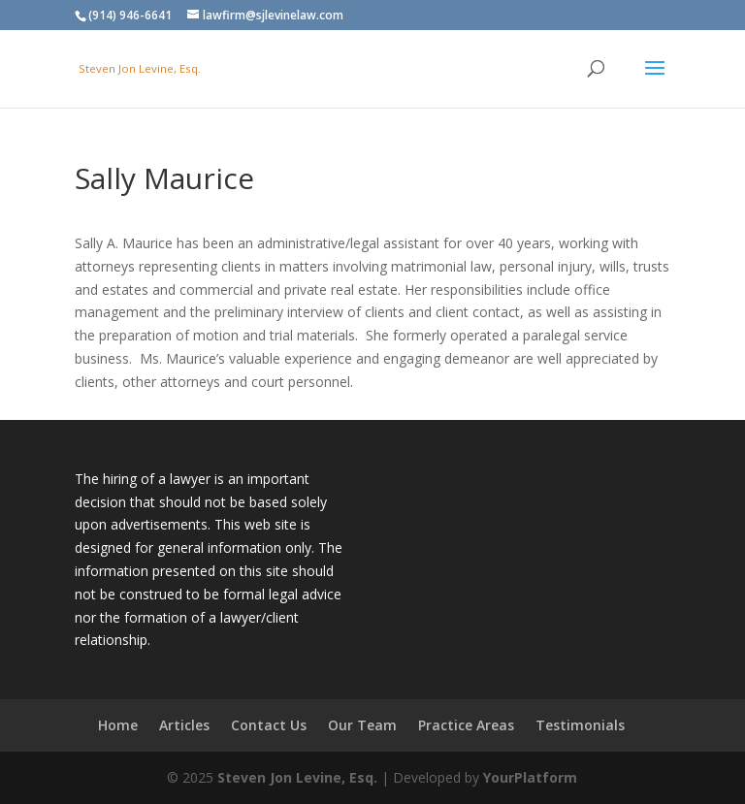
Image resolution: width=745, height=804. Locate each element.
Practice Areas (466, 725)
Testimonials (580, 725)
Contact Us (269, 725)
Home (118, 725)
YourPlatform (530, 777)
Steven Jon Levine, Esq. (297, 777)
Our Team (362, 725)
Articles (184, 725)
